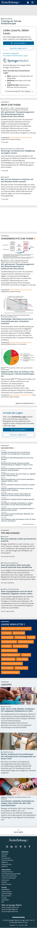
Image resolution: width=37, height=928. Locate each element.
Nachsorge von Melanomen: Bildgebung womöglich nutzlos (18, 152)
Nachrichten (7, 448)
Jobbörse (5, 867)
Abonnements (6, 896)
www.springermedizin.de (10, 907)
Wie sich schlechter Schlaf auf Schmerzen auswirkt (18, 485)
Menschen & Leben (9, 651)
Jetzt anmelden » (18, 43)
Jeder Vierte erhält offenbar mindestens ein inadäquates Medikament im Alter (18, 710)
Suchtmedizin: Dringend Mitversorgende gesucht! (17, 499)
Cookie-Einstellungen (9, 878)
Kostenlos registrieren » (18, 48)
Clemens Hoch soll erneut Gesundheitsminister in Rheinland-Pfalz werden (18, 509)
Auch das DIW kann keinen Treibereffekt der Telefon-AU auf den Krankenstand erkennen (16, 495)
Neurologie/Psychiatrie (10, 655)
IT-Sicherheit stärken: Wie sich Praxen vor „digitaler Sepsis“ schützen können (18, 475)
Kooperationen (7, 864)
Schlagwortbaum (7, 872)
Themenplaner (6, 892)
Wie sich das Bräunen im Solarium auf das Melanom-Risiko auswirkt (17, 180)
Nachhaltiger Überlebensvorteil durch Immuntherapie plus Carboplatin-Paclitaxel (17, 321)
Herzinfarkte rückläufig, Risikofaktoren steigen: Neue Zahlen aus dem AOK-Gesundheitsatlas (17, 504)
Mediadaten (6, 890)
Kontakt (4, 882)
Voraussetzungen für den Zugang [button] (19, 91)
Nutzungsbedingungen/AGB (11, 874)
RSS (3, 902)
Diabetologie (20, 637)
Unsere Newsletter (12, 624)
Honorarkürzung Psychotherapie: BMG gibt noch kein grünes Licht (17, 514)
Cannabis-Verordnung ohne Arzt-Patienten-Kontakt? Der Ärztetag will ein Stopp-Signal (15, 453)
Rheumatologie (21, 668)
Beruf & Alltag (19, 633)
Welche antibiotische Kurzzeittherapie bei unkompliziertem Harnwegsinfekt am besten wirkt (18, 756)
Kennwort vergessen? (11, 53)
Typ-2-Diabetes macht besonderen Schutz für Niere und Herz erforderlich (18, 520)
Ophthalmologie (8, 659)
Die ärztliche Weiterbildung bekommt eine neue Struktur (17, 458)
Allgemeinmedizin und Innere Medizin (16, 629)
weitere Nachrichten (29, 524)
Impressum (5, 880)
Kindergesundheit (20, 646)
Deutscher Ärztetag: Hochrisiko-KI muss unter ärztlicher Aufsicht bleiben (16, 469)
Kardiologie (6, 646)
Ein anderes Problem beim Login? (15, 56)
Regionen (5, 862)
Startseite (5, 854)
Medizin (4, 856)
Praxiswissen (6, 858)
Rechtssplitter (7, 668)
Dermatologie (7, 637)
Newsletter (5, 900)
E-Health (31, 637)
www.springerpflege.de (9, 909)
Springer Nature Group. (20, 922)
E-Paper (4, 898)
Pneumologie (22, 659)
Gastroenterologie (26, 642)
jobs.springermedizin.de (10, 911)
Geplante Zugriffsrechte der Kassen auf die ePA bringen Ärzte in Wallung (17, 489)
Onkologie (26, 655)
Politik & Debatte (7, 860)
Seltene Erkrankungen (10, 672)
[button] (35, 2)
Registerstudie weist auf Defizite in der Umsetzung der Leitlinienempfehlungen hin (17, 374)
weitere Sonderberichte (26, 403)
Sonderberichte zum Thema (17, 238)
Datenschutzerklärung (9, 876)
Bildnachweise (6, 884)
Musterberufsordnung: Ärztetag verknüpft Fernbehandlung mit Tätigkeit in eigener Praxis (17, 464)
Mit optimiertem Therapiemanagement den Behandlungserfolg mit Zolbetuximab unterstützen (17, 114)
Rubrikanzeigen (7, 894)
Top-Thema (6, 633)
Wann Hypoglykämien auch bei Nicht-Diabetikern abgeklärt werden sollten (17, 480)
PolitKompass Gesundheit (12, 664)
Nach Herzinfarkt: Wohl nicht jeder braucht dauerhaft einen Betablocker (16, 566)
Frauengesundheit (9, 642)
